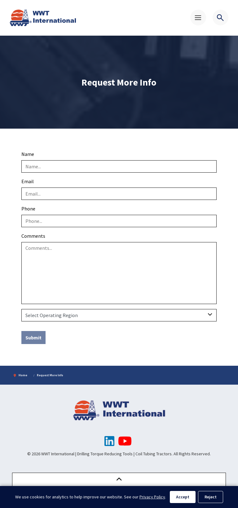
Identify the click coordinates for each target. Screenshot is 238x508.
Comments (33, 236)
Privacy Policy (152, 497)
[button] (119, 480)
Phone (28, 208)
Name (27, 154)
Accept (182, 497)
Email (27, 181)
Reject (211, 497)
